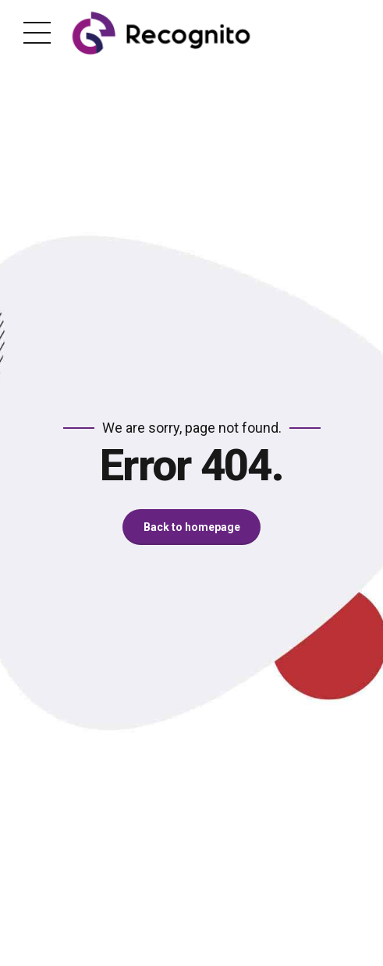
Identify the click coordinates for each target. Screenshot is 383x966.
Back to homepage (192, 527)
